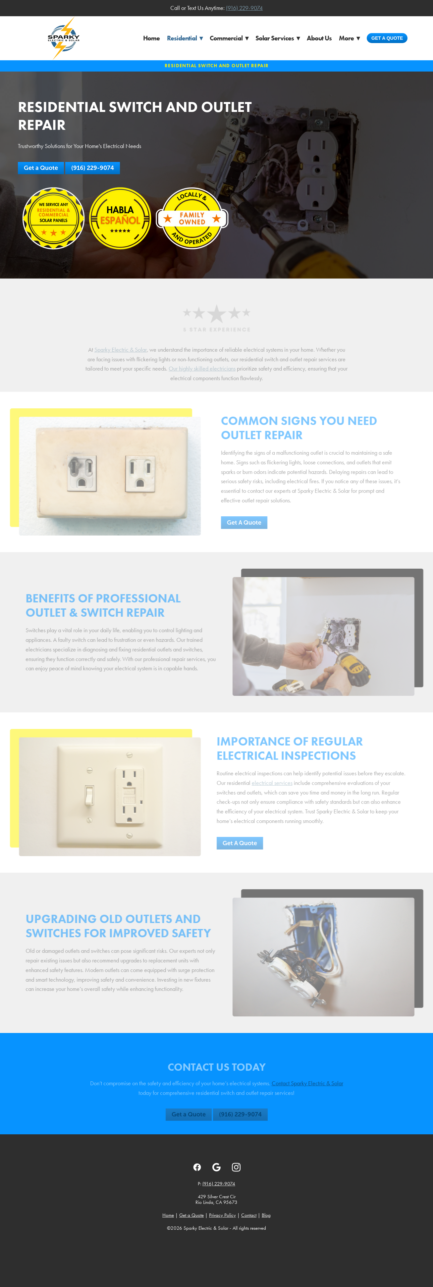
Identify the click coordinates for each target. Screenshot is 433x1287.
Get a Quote (387, 38)
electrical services (267, 783)
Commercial (229, 38)
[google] (216, 1167)
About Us (319, 38)
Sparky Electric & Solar (120, 354)
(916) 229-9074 (244, 8)
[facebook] (196, 1167)
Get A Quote (239, 522)
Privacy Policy (222, 1215)
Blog (266, 1215)
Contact (248, 1215)
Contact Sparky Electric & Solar (307, 1088)
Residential (184, 38)
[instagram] (236, 1167)
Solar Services (277, 38)
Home (151, 38)
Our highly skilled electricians (202, 373)
